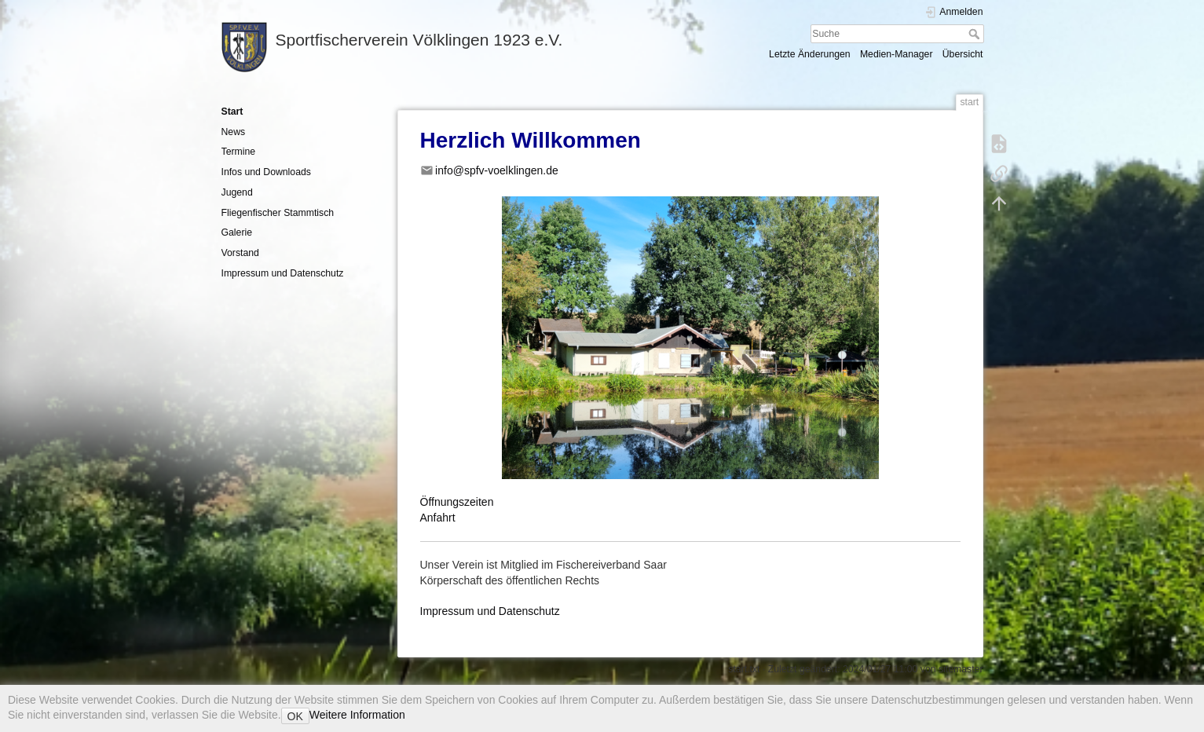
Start (232, 111)
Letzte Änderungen (810, 54)
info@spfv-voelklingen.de (496, 170)
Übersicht (962, 54)
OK (295, 716)
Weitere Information (357, 714)
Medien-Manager (896, 54)
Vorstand (240, 252)
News (233, 131)
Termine (238, 151)
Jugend (237, 192)
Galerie (237, 232)
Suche (975, 33)
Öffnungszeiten (457, 502)
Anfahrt (438, 517)
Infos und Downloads (266, 172)
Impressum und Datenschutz (282, 273)
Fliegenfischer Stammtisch (278, 212)
